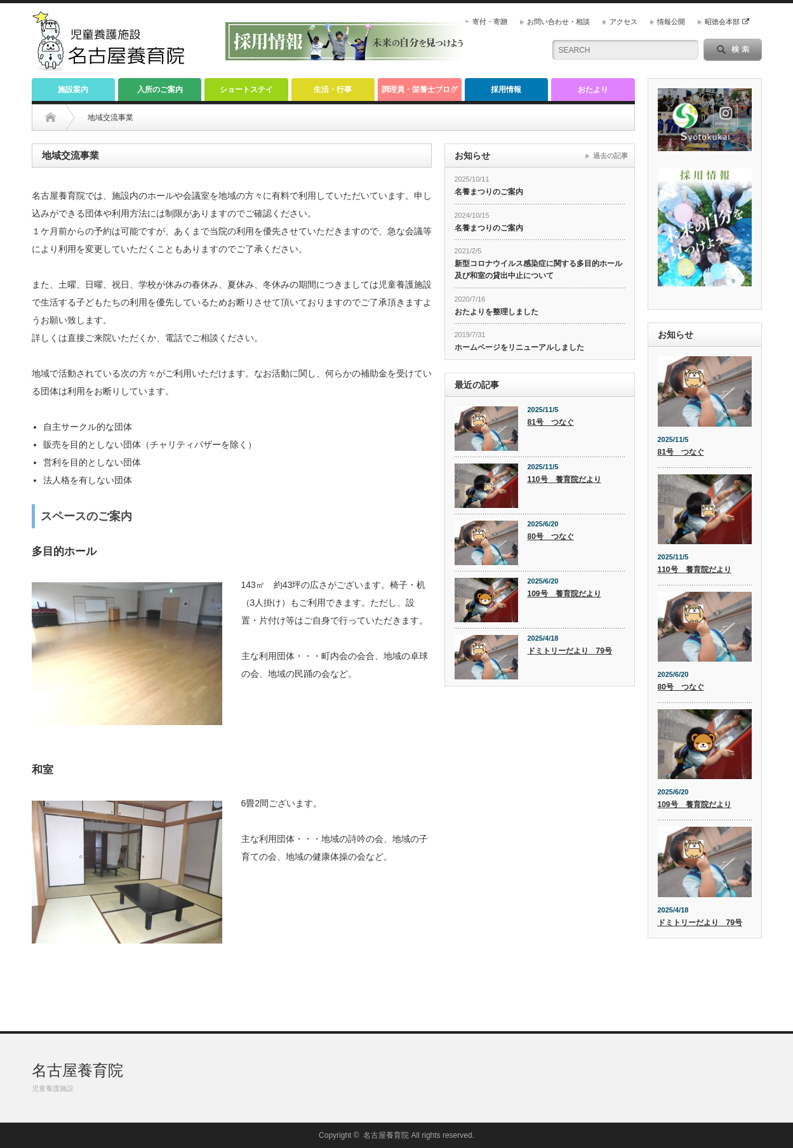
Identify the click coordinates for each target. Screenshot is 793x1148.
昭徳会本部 (727, 21)
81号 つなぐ (551, 422)
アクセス (623, 21)
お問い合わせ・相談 (558, 21)
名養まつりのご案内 (489, 191)
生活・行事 (333, 89)
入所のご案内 (160, 89)
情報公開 (671, 21)
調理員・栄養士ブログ (420, 89)
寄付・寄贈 (489, 21)
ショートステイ (246, 89)
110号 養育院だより (564, 479)
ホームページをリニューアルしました (519, 347)
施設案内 (73, 89)
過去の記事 (610, 155)
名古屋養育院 (77, 1070)
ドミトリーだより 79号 (570, 650)
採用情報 (506, 89)
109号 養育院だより (564, 593)
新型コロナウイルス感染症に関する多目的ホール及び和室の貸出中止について (538, 269)
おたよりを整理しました (496, 311)
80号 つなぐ (551, 536)
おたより (593, 89)
